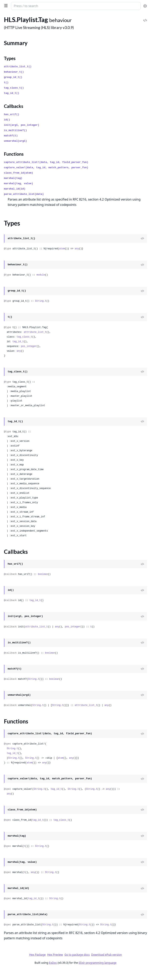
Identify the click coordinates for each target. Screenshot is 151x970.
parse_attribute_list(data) (24, 194)
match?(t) (11, 135)
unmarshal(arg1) (15, 141)
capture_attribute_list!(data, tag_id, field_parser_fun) (46, 162)
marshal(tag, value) (18, 183)
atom (62, 248)
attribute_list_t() (17, 66)
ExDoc (53, 962)
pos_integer (28, 346)
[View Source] (142, 238)
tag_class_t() (14, 87)
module (41, 275)
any (77, 248)
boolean (43, 574)
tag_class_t (24, 337)
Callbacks (13, 106)
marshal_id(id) (14, 188)
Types (10, 58)
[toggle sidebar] (5, 5)
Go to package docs (77, 954)
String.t (40, 301)
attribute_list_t (35, 332)
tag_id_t (18, 341)
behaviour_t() (14, 71)
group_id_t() (13, 77)
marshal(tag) (13, 178)
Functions (14, 154)
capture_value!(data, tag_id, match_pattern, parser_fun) (46, 167)
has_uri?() (11, 114)
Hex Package (37, 954)
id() (7, 119)
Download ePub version (106, 954)
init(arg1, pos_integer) (21, 125)
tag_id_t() (11, 93)
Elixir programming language (97, 962)
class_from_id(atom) (18, 172)
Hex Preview (55, 954)
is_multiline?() (15, 130)
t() (6, 82)
